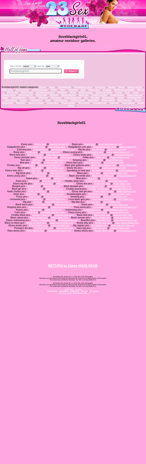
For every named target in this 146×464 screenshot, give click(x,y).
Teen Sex (78, 289)
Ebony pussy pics (36, 175)
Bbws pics (95, 173)
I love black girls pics (102, 199)
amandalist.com (75, 291)
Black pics (90, 144)
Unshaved (56, 97)
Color (48, 100)
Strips (5, 97)
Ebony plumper (40, 89)
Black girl (83, 95)
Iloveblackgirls (18, 97)
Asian (135, 92)
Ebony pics (40, 144)
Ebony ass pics (102, 183)
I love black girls (72, 97)
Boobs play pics (103, 223)
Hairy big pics (100, 228)
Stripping (73, 89)
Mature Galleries (52, 291)
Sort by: (48, 66)
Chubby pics (28, 165)
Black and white (104, 92)
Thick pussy (11, 100)
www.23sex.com (56, 147)
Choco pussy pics (97, 212)
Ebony (42, 87)
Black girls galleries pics (103, 165)
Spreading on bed (45, 92)
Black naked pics (38, 217)
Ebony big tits (26, 95)
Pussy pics (34, 196)
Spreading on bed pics (103, 170)
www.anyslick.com (117, 149)
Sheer (121, 97)
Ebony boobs (68, 103)
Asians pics (35, 210)
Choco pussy (60, 100)
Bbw (83, 89)
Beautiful (20, 103)
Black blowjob (68, 95)
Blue (127, 92)
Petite (54, 89)
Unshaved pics (34, 199)
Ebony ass (41, 95)
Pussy (32, 97)
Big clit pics (37, 168)
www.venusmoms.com (118, 152)
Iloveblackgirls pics (98, 194)
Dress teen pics (92, 162)
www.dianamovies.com (110, 144)
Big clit (140, 89)
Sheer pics (99, 204)
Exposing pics (40, 149)
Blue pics (92, 178)
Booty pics (31, 152)
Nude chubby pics (37, 191)
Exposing (100, 87)
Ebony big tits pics (43, 183)
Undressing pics (92, 210)
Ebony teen (27, 92)
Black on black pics (36, 223)
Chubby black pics (41, 215)
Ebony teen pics (32, 170)
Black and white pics (102, 175)
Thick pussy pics (101, 207)
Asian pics (33, 181)
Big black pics (39, 173)
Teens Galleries (94, 291)
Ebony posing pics (93, 152)
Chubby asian (8, 95)
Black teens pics (42, 204)
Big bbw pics (93, 202)
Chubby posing (99, 95)
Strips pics (31, 194)
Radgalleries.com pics (104, 147)
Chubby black (78, 100)
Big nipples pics (99, 225)
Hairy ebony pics (35, 230)
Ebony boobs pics (38, 225)
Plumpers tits (99, 103)
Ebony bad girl (134, 95)
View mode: (23, 66)
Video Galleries (70, 289)
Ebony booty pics (102, 155)
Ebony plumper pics (47, 157)
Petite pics (101, 157)
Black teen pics (35, 155)
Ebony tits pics (91, 168)
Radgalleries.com (83, 87)
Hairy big (114, 103)
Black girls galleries (124, 89)
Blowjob (54, 95)
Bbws (73, 92)
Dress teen (94, 89)
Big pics (37, 202)
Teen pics (37, 160)
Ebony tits (12, 92)
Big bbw (95, 97)
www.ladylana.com (59, 144)
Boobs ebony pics (104, 230)
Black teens (108, 97)
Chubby (107, 89)
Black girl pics (35, 189)
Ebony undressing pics (43, 220)
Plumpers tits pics (44, 228)
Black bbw (93, 100)
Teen (62, 89)
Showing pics (93, 196)
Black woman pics (101, 217)
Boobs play (52, 103)
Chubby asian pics (95, 181)
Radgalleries (64, 87)
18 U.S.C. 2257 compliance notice (73, 293)
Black (52, 87)
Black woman (125, 100)
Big (86, 97)
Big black (62, 92)
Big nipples (84, 103)
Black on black (36, 103)
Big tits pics (98, 149)
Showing (43, 97)
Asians (23, 100)
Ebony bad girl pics (103, 191)
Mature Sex (84, 291)
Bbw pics (36, 162)
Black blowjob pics (94, 186)
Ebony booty (22, 89)
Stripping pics (96, 160)
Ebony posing (135, 87)
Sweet (118, 92)
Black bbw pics (102, 215)
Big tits (111, 87)
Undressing (36, 100)
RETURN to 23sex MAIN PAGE (73, 266)
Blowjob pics (33, 186)
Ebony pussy (85, 92)
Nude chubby (117, 95)
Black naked (108, 100)
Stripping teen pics (37, 207)
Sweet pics (44, 178)
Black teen (7, 89)
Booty (121, 87)
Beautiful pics (104, 220)
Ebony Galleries (64, 291)
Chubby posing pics (98, 189)
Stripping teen (134, 97)
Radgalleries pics (36, 147)
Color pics (32, 212)
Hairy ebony (128, 103)
